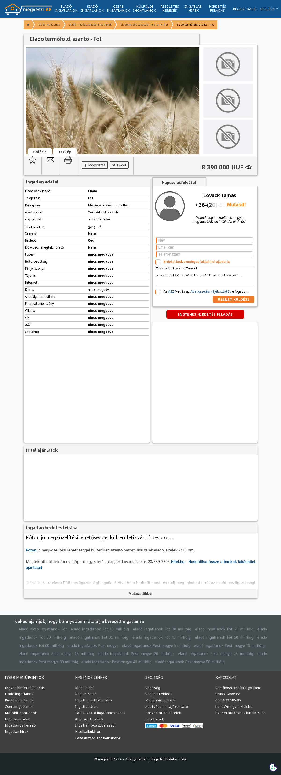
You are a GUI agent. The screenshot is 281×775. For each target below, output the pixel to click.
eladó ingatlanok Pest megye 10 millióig (229, 645)
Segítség (152, 688)
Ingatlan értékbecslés (93, 700)
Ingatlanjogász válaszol (95, 725)
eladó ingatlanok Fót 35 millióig (99, 637)
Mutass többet (141, 594)
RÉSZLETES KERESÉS (170, 8)
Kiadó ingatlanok (19, 700)
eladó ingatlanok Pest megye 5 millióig (156, 645)
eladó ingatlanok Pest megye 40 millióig (116, 661)
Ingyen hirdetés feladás (25, 688)
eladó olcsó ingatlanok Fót (43, 629)
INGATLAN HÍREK (194, 8)
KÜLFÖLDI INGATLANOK (144, 8)
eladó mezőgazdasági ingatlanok (90, 24)
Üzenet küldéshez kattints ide (240, 713)
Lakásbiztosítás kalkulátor (97, 738)
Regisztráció (86, 694)
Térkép (65, 151)
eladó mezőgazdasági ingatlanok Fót (144, 24)
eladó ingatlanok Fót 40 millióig (161, 637)
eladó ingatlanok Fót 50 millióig (224, 637)
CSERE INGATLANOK (118, 8)
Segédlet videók (158, 694)
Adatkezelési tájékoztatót (210, 291)
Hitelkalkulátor (88, 731)
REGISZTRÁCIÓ (245, 8)
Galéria (40, 151)
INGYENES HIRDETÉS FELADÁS (205, 314)
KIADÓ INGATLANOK (92, 8)
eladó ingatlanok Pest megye (92, 645)
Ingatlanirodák (17, 719)
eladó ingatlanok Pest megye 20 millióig (136, 653)
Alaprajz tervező (89, 719)
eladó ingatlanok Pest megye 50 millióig (190, 661)
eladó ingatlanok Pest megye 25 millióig (215, 653)
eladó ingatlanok (49, 24)
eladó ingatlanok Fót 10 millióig (100, 629)
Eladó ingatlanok (19, 694)
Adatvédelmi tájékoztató (166, 706)
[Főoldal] (28, 24)
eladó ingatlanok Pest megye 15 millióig (56, 653)
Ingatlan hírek (17, 731)
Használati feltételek (163, 713)
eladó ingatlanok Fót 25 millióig (224, 629)
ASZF (172, 291)
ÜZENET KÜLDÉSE (233, 299)
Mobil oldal (84, 688)
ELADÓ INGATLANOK (66, 8)
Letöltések (154, 719)
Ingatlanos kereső (20, 725)
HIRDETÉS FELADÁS (217, 8)
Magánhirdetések (160, 700)
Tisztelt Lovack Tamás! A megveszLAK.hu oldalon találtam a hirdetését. (204, 276)
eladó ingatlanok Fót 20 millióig (162, 629)
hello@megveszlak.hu (233, 706)
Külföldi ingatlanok (21, 713)
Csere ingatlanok (19, 706)
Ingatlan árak (86, 706)
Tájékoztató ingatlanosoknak (100, 713)
